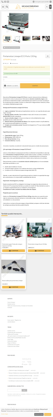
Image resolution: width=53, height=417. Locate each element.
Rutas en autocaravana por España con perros (20, 378)
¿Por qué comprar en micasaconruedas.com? (19, 336)
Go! (24, 390)
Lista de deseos (11, 322)
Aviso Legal (10, 339)
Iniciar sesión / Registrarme (14, 320)
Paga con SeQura (12, 343)
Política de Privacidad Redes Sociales (17, 337)
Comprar (35, 85)
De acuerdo (48, 414)
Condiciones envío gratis (13, 344)
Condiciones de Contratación (15, 332)
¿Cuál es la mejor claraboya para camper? (19, 370)
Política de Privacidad (13, 334)
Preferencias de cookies (13, 346)
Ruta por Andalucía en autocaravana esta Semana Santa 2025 (24, 373)
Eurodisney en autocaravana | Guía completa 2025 (21, 381)
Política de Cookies (12, 341)
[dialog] (26, 412)
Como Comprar (11, 302)
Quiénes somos (11, 304)
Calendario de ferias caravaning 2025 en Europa (20, 375)
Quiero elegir (4, 414)
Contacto (10, 307)
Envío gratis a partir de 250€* (41, 2)
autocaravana (15, 63)
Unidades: (5, 77)
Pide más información (11, 47)
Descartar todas (39, 414)
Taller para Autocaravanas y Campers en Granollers (20, 306)
